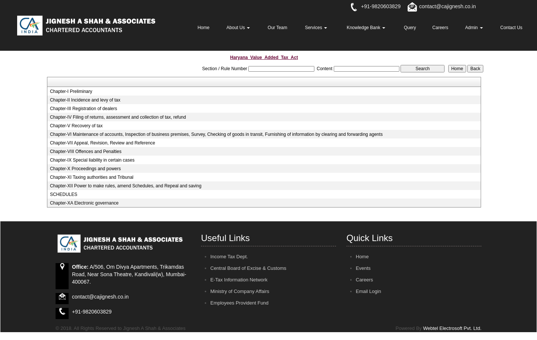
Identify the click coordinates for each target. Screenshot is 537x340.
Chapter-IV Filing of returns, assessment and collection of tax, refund (118, 117)
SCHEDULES (63, 194)
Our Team (277, 27)
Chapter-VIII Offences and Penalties (86, 151)
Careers (440, 27)
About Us (238, 27)
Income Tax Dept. (229, 256)
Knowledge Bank (366, 27)
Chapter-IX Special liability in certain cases (92, 160)
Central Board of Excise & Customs (248, 268)
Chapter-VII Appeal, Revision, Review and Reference (102, 143)
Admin (474, 27)
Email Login (368, 291)
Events (363, 268)
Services (316, 27)
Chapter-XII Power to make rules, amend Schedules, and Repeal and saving (125, 185)
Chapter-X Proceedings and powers (85, 168)
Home (204, 27)
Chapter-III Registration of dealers (83, 108)
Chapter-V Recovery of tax (76, 125)
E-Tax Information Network (238, 280)
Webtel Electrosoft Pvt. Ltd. (452, 328)
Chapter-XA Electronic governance (84, 203)
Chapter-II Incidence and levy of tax (85, 100)
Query (410, 27)
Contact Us (511, 27)
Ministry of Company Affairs (239, 291)
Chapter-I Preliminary (71, 91)
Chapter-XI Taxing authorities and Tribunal (92, 177)
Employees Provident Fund (239, 303)
